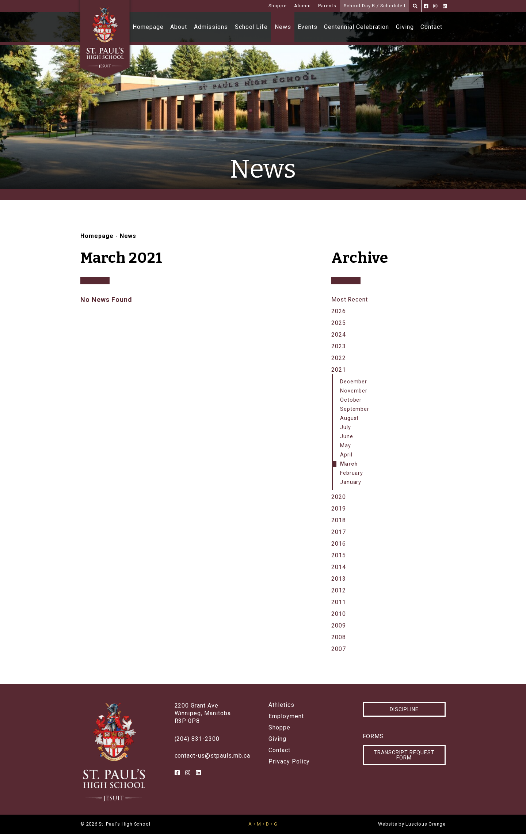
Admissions (211, 26)
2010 (338, 613)
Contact (431, 26)
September (355, 409)
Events (307, 26)
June (346, 436)
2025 (338, 322)
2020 (338, 496)
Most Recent (349, 299)
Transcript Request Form (404, 755)
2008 (338, 637)
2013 (338, 578)
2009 (338, 625)
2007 (338, 648)
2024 (338, 334)
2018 (338, 520)
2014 (338, 567)
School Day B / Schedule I (374, 5)
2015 (338, 555)
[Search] (415, 6)
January (351, 482)
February (351, 473)
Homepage (148, 26)
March (349, 464)
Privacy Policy (289, 762)
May (345, 446)
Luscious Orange (425, 824)
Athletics (281, 705)
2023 (338, 346)
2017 (338, 531)
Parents (327, 5)
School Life (251, 26)
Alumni (302, 5)
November (354, 391)
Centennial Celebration (356, 26)
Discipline (404, 709)
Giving (405, 26)
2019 (338, 508)
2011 (338, 602)
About (178, 26)
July (345, 427)
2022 (338, 358)
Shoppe (277, 5)
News (283, 26)
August (349, 418)
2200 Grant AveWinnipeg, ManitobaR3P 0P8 (203, 713)
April (346, 455)
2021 (338, 369)
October (351, 400)
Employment (286, 716)
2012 (338, 590)
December (353, 382)
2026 (338, 311)
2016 (338, 543)
